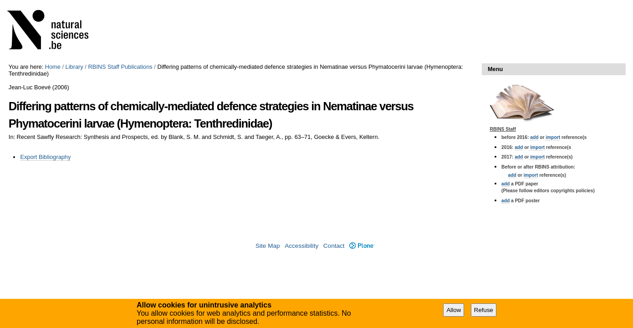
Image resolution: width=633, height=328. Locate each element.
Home (53, 66)
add (534, 137)
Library (74, 66)
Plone (362, 245)
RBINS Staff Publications (120, 66)
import (553, 137)
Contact (334, 245)
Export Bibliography (45, 157)
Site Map (267, 245)
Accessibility (301, 245)
